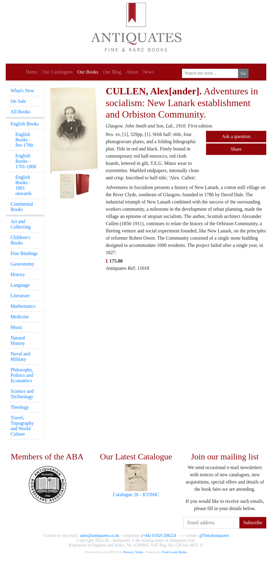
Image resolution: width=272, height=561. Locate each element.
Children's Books (20, 240)
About (132, 71)
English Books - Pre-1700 (24, 140)
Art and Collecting (21, 224)
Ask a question (236, 136)
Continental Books (22, 206)
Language (20, 285)
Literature (20, 295)
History (18, 274)
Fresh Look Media (174, 552)
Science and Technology (22, 394)
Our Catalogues (57, 71)
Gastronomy (22, 263)
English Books (25, 123)
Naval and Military (20, 356)
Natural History (18, 340)
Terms (139, 552)
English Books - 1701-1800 (25, 161)
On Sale (18, 101)
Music (17, 327)
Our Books (87, 71)
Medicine (20, 316)
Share (236, 149)
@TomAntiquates (214, 535)
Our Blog (112, 71)
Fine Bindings (24, 253)
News (148, 71)
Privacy (128, 552)
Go (243, 73)
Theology (20, 407)
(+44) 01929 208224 (159, 535)
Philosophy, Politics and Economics (22, 375)
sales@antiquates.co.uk (99, 535)
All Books (20, 111)
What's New (22, 90)
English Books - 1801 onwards (23, 185)
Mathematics (23, 306)
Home (32, 71)
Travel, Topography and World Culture (22, 426)
